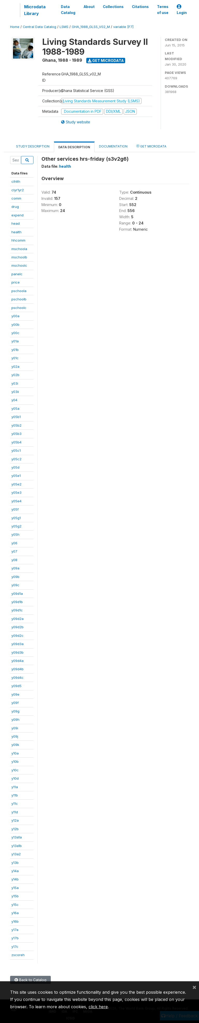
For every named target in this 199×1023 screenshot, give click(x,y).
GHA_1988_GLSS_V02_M (91, 27)
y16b (15, 921)
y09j (14, 736)
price (15, 282)
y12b (15, 829)
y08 (14, 560)
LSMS (64, 27)
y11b (14, 795)
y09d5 (16, 686)
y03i (14, 383)
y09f (15, 703)
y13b (15, 862)
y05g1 (16, 518)
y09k (15, 745)
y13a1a (16, 837)
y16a (15, 913)
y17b (15, 938)
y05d (15, 467)
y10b (15, 761)
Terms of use (162, 10)
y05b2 (16, 425)
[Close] (194, 987)
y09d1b (17, 602)
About (89, 7)
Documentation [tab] (113, 146)
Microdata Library (35, 10)
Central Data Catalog (39, 27)
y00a (15, 316)
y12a (15, 820)
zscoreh (18, 955)
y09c (15, 585)
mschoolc (19, 265)
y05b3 (16, 434)
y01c (15, 358)
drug (15, 206)
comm (16, 198)
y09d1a (17, 593)
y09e (15, 694)
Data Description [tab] (74, 147)
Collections (113, 7)
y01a (15, 341)
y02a (15, 366)
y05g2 (16, 526)
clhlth (15, 181)
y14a (15, 871)
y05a (15, 408)
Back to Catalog (30, 980)
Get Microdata (106, 60)
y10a (15, 753)
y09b (15, 577)
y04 (14, 400)
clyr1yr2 (17, 190)
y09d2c (17, 635)
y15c (15, 904)
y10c (15, 770)
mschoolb (19, 257)
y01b (15, 350)
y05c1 (16, 450)
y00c (15, 333)
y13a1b (16, 846)
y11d (14, 812)
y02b (15, 375)
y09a (15, 568)
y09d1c (17, 610)
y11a (14, 787)
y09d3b (17, 652)
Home (14, 27)
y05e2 (16, 484)
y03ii (15, 392)
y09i (14, 728)
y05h (15, 534)
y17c (14, 946)
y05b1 (16, 417)
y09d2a (17, 619)
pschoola (18, 291)
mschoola (19, 249)
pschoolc (18, 308)
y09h (15, 719)
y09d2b (17, 627)
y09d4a (17, 661)
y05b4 (16, 442)
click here (98, 1006)
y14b (15, 879)
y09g (15, 711)
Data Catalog (68, 10)
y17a (14, 930)
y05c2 (16, 459)
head (15, 223)
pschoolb (18, 299)
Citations (140, 7)
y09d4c (17, 677)
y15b (15, 896)
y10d (15, 778)
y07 (14, 551)
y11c (14, 803)
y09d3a (17, 644)
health (16, 232)
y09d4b (17, 669)
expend (17, 215)
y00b (15, 324)
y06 (14, 543)
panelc (17, 274)
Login (182, 10)
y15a (15, 888)
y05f (15, 509)
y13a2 (16, 854)
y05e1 (16, 476)
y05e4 (16, 501)
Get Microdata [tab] (151, 146)
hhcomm (18, 240)
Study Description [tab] (32, 146)
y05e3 (16, 492)
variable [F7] (123, 27)
